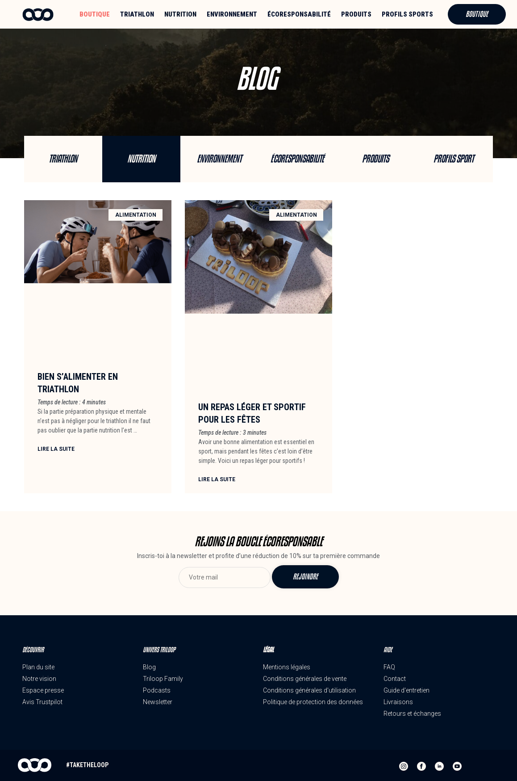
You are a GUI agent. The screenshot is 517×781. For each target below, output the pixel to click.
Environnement (232, 14)
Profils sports (407, 14)
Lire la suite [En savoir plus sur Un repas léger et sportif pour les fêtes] (216, 479)
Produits (356, 14)
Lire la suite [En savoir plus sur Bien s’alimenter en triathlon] (56, 449)
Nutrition (180, 14)
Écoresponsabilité (299, 14)
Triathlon (137, 14)
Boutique (94, 14)
